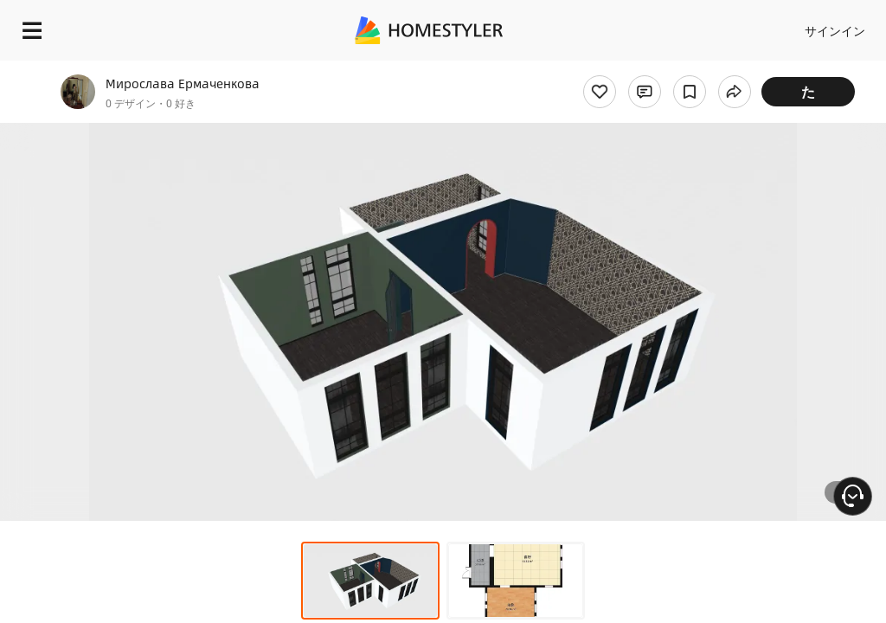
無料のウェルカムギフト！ (565, 63)
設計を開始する (810, 25)
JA (712, 25)
